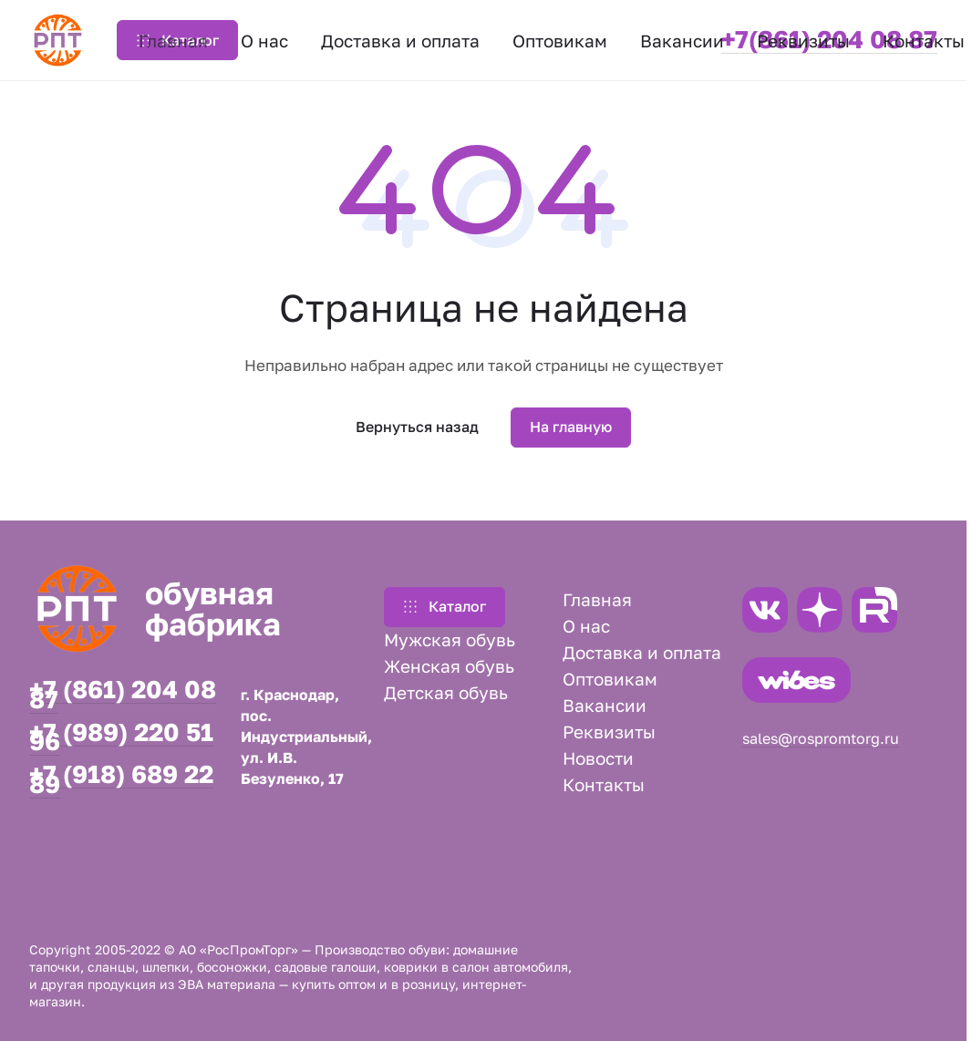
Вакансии (604, 705)
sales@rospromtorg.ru (820, 738)
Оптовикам (610, 678)
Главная (597, 599)
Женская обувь (449, 665)
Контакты (604, 784)
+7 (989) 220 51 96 (121, 737)
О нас (586, 625)
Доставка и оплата (642, 652)
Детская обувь (446, 692)
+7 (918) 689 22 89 (121, 779)
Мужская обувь (449, 639)
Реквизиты (609, 731)
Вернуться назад (417, 426)
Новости (598, 757)
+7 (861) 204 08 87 (122, 695)
